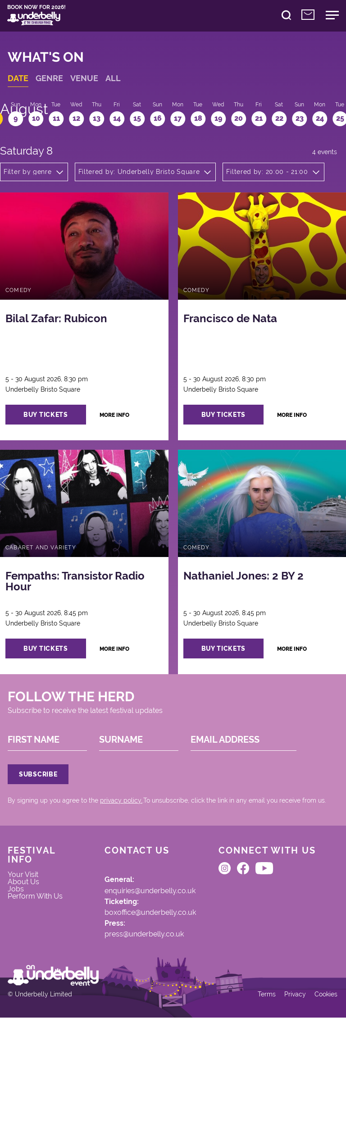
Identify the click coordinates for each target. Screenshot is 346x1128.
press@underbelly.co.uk (131, 1010)
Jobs (21, 963)
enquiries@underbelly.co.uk (137, 960)
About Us (29, 953)
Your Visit (29, 944)
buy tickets (55, 440)
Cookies (321, 1101)
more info (128, 440)
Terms (259, 1101)
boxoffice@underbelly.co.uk (137, 985)
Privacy (289, 1101)
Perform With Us (36, 977)
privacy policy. (126, 860)
